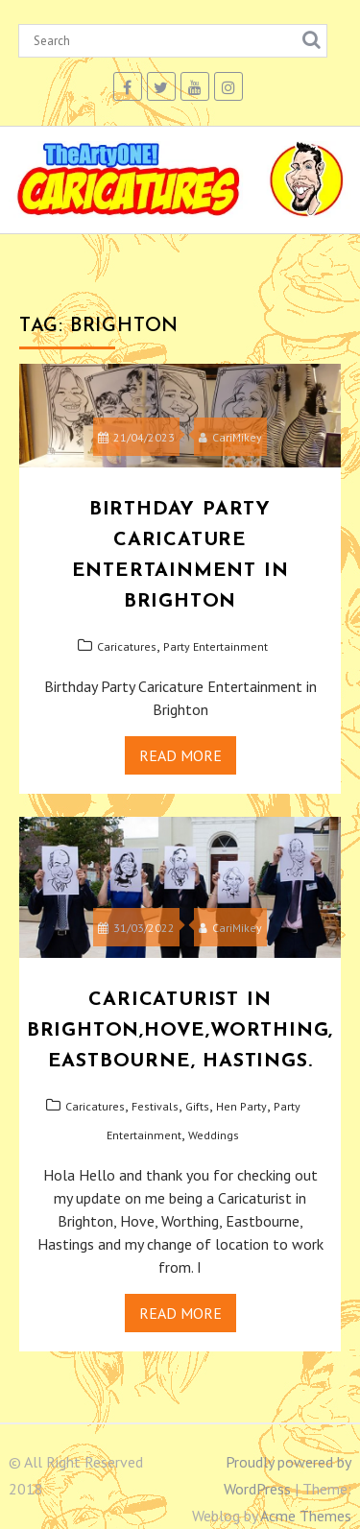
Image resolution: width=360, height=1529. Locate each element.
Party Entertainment (215, 646)
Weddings (213, 1135)
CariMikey (230, 437)
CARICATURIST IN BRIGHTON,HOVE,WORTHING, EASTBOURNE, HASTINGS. (180, 1031)
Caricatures (126, 646)
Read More (180, 755)
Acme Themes (305, 1515)
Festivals (155, 1106)
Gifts (197, 1106)
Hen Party (241, 1106)
